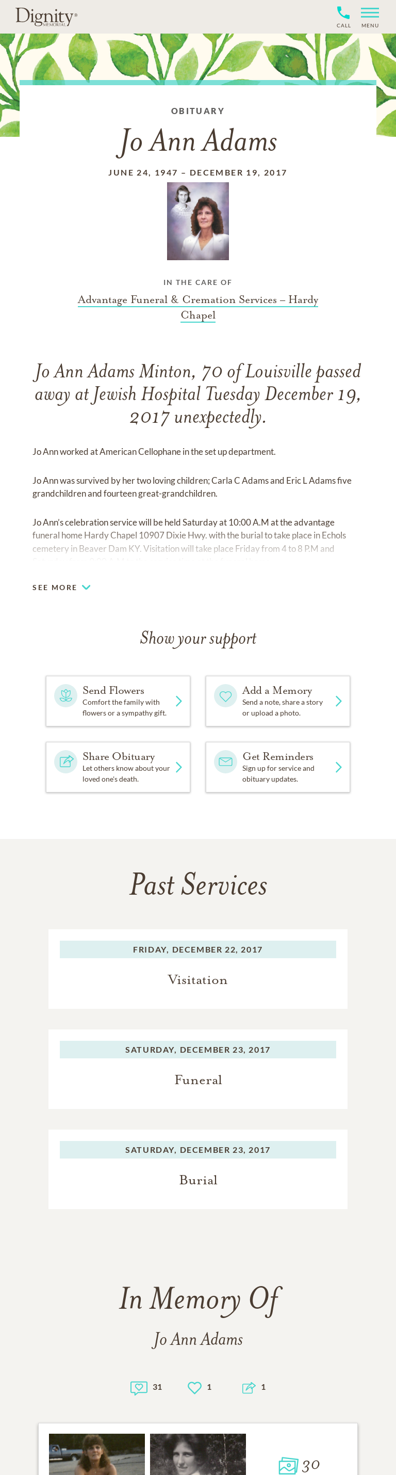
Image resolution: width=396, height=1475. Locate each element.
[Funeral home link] (198, 307)
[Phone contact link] (343, 24)
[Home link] (46, 16)
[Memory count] (138, 1387)
